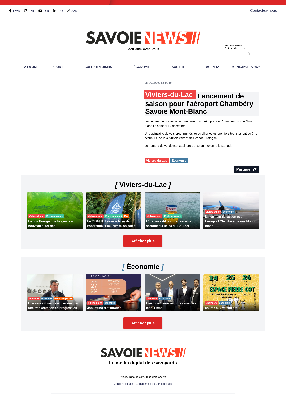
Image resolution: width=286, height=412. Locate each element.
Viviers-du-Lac (156, 160)
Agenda (212, 67)
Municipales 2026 (246, 67)
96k (31, 11)
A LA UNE (31, 67)
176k (16, 11)
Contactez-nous (263, 10)
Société (178, 67)
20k (46, 11)
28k (74, 11)
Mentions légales (124, 383)
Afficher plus (143, 241)
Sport (58, 67)
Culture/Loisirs (98, 67)
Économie (142, 67)
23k (60, 11)
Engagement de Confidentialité (154, 383)
